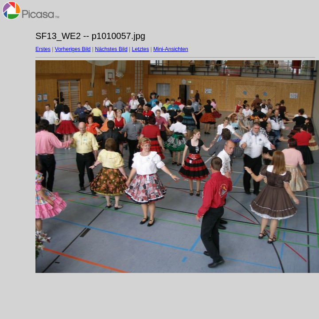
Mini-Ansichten (170, 49)
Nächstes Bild (111, 49)
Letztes (140, 49)
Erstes (43, 49)
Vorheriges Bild (73, 49)
